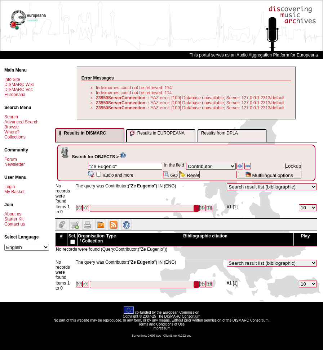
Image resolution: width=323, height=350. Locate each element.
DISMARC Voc (18, 89)
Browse (11, 126)
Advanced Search (21, 121)
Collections (15, 137)
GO (170, 174)
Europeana (15, 94)
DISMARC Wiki (19, 84)
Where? (11, 132)
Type (111, 235)
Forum (10, 159)
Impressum (161, 328)
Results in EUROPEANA (157, 133)
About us (12, 214)
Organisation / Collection (91, 238)
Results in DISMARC (82, 133)
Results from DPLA (219, 133)
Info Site (12, 79)
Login (9, 186)
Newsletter (14, 164)
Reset (189, 174)
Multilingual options (269, 174)
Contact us (14, 224)
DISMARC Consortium (182, 316)
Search (11, 116)
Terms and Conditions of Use (161, 324)
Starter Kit (13, 219)
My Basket (14, 191)
